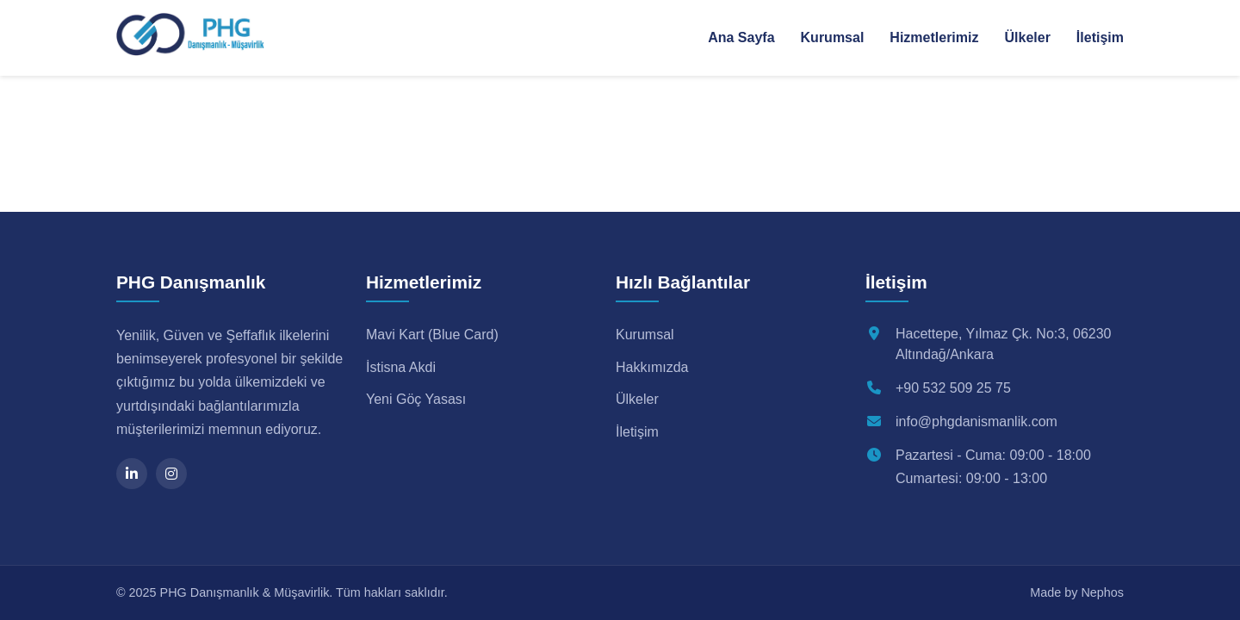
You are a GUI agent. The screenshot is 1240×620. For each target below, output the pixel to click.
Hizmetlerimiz (934, 37)
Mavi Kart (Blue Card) (432, 334)
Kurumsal (833, 37)
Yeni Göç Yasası (416, 399)
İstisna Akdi (401, 367)
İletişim (1100, 37)
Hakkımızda (652, 367)
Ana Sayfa (741, 37)
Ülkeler (1027, 37)
